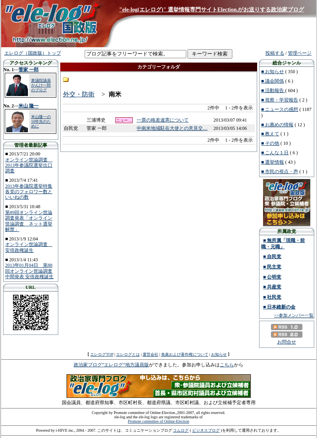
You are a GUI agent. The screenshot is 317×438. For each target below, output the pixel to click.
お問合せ (286, 342)
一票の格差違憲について (163, 120)
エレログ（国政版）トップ (32, 53)
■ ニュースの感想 (279, 109)
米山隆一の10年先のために (41, 121)
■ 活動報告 (273, 90)
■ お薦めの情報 (277, 125)
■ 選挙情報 (272, 162)
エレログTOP (101, 354)
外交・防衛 (79, 94)
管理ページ (299, 53)
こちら (227, 365)
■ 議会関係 (272, 81)
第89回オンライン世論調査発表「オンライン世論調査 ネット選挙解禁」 (28, 221)
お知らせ (219, 354)
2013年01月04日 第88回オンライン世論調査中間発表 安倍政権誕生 (29, 270)
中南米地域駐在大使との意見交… (172, 128)
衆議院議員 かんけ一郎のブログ (41, 85)
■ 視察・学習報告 (279, 100)
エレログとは (128, 354)
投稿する (274, 53)
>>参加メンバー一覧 (293, 315)
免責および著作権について (184, 354)
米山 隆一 (29, 106)
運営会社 (150, 354)
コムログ (181, 430)
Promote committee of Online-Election (158, 421)
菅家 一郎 (29, 69)
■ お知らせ (272, 71)
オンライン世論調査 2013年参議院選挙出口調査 (28, 165)
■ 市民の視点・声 (279, 171)
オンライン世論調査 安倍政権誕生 (28, 247)
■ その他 (270, 143)
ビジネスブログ (206, 430)
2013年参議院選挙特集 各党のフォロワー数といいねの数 (28, 191)
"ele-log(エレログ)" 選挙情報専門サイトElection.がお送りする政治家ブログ (211, 10)
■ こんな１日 (275, 152)
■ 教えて (270, 134)
